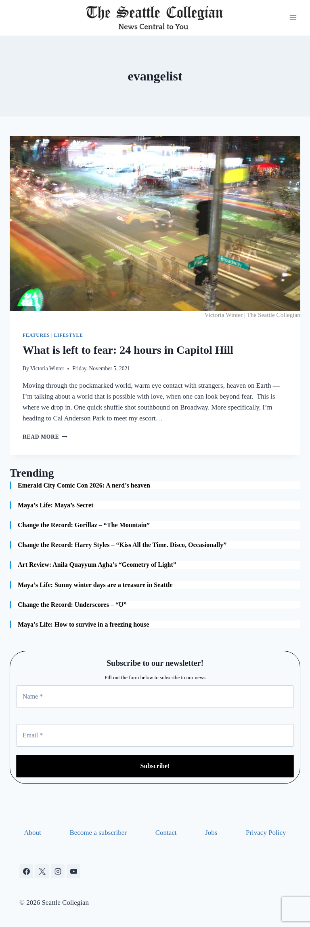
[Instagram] (58, 871)
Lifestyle (68, 335)
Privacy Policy (266, 832)
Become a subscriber (98, 832)
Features (36, 335)
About (32, 832)
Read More (45, 437)
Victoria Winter (47, 368)
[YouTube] (73, 871)
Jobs (211, 832)
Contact (166, 832)
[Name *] (155, 696)
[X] (42, 871)
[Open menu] (292, 17)
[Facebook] (26, 871)
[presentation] (155, 227)
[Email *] (155, 735)
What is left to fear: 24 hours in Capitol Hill (128, 350)
